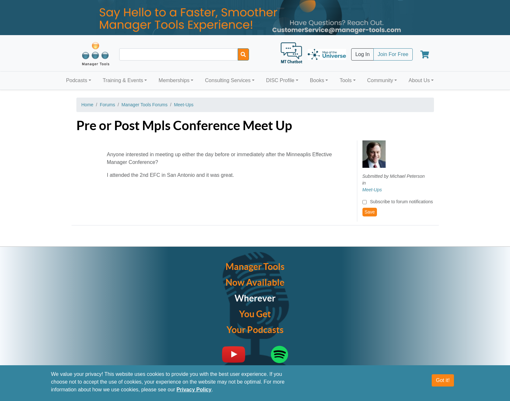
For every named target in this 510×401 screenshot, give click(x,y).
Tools (345, 80)
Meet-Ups (184, 104)
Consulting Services (227, 80)
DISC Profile (280, 80)
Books (317, 80)
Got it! (443, 380)
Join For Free (393, 54)
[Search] (243, 54)
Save (370, 212)
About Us (419, 80)
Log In (362, 54)
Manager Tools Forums (144, 104)
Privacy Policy (194, 389)
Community (380, 80)
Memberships (174, 80)
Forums (107, 104)
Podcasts (76, 80)
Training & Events (123, 80)
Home (87, 104)
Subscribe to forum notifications (401, 201)
